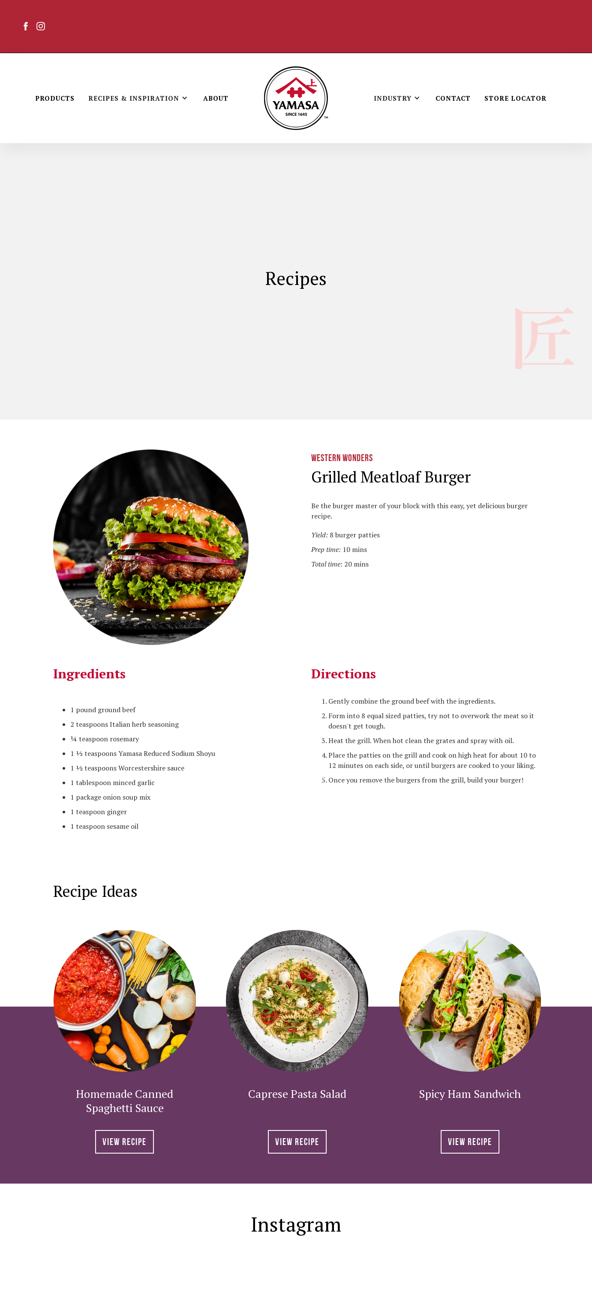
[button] (138, 98)
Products (55, 98)
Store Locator (515, 98)
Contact (453, 98)
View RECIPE (124, 1143)
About (215, 98)
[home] (296, 98)
